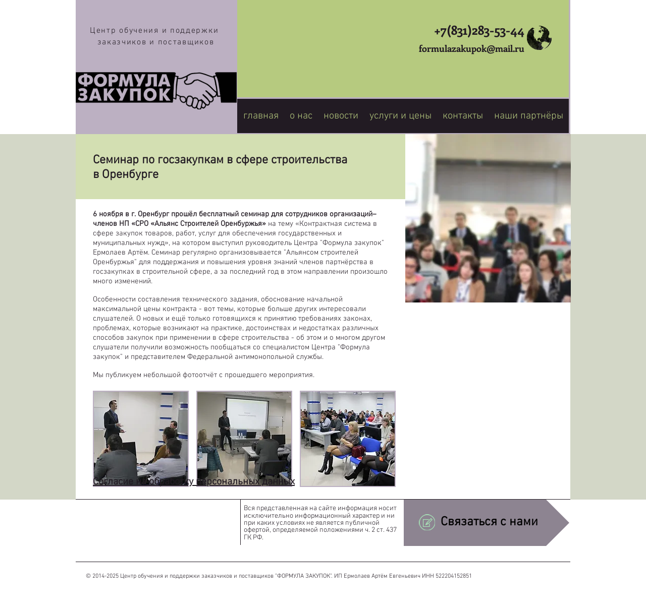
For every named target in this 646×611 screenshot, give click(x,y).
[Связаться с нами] (486, 522)
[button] (141, 439)
